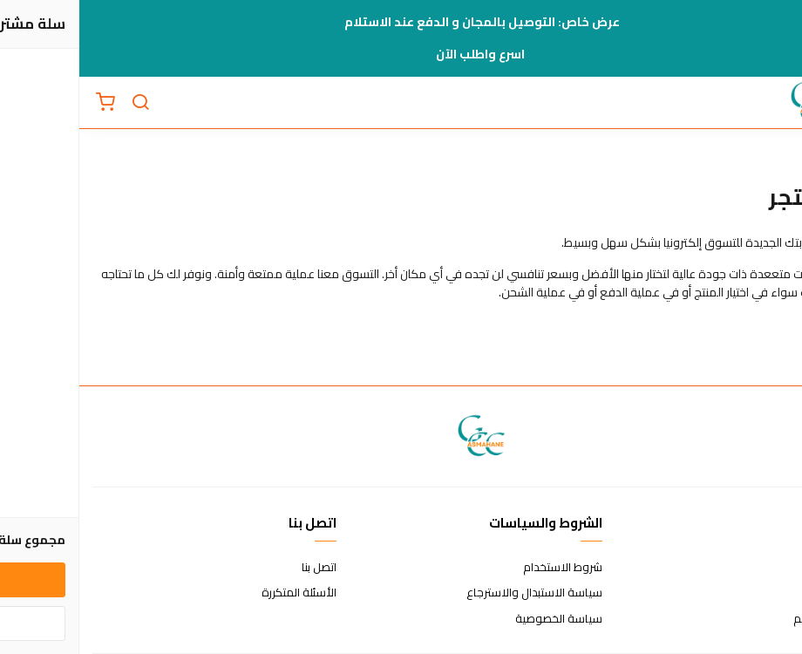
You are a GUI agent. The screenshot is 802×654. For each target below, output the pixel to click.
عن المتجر (766, 567)
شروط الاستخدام (483, 567)
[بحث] (61, 103)
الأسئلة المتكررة (219, 593)
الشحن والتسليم (751, 619)
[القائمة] (776, 103)
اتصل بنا (239, 567)
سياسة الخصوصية (479, 619)
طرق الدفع (763, 593)
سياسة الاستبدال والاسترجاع (455, 593)
